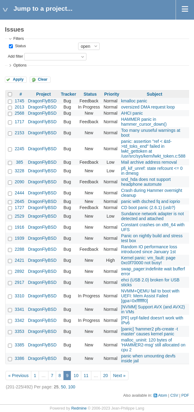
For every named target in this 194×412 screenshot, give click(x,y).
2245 (19, 148)
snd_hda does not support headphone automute (146, 182)
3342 (19, 320)
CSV (174, 395)
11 (86, 375)
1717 (19, 121)
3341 (19, 309)
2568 (19, 113)
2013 (19, 107)
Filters (18, 38)
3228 (19, 170)
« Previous (18, 375)
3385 (19, 344)
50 (63, 386)
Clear (43, 79)
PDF (185, 395)
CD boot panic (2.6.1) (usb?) (148, 207)
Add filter (15, 56)
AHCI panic (132, 113)
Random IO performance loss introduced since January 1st (149, 249)
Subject (154, 94)
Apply (18, 79)
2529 (19, 216)
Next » (119, 375)
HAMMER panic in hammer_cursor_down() (144, 122)
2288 (19, 249)
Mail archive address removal (149, 162)
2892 (19, 271)
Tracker (68, 94)
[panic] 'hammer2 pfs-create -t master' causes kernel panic (149, 331)
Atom (162, 395)
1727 (19, 207)
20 (105, 375)
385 (19, 162)
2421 (19, 260)
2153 (19, 132)
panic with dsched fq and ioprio (150, 201)
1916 (19, 227)
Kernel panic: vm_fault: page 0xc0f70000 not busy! (148, 260)
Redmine (78, 408)
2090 (19, 181)
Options (19, 65)
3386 (19, 358)
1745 (19, 100)
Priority (111, 94)
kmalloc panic (134, 100)
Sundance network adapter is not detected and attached (152, 216)
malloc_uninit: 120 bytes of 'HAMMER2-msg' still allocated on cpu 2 (153, 345)
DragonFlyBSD (42, 100)
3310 (19, 295)
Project (43, 94)
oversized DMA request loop (148, 107)
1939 (19, 238)
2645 (19, 201)
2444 (19, 192)
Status (20, 46)
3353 (19, 331)
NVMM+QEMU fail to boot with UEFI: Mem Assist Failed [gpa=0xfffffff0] (150, 295)
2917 (19, 282)
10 (76, 375)
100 (71, 386)
